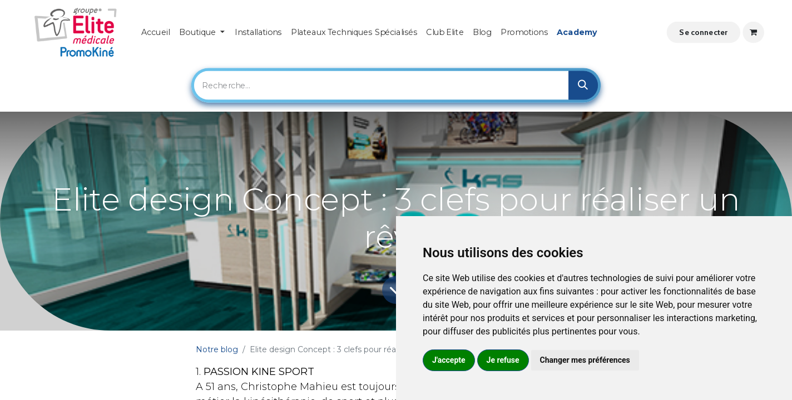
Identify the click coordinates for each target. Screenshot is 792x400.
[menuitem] (155, 32)
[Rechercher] (583, 85)
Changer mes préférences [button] (585, 360)
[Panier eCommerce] (753, 32)
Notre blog (217, 349)
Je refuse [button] (503, 360)
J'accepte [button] (449, 360)
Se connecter (703, 32)
